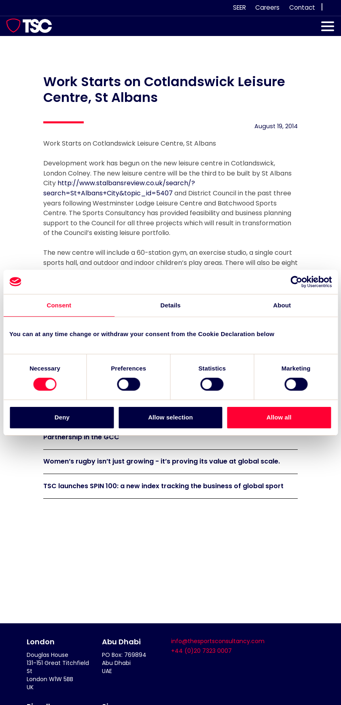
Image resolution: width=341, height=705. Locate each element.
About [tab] (282, 304)
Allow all (279, 417)
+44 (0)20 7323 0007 (201, 651)
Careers (267, 7)
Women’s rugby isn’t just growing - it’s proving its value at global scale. (161, 461)
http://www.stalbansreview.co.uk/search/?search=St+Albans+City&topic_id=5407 (119, 188)
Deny (62, 417)
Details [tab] (171, 304)
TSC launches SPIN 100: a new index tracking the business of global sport (163, 486)
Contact (302, 7)
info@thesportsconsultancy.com (218, 641)
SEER (239, 7)
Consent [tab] (59, 304)
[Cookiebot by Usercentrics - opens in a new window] (296, 281)
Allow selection (170, 417)
